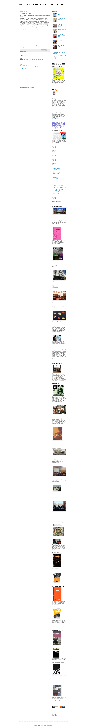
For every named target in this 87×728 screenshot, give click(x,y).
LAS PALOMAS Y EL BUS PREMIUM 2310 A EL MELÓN (62, 14)
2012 (54, 164)
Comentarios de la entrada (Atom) (29, 87)
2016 (54, 159)
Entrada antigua (47, 85)
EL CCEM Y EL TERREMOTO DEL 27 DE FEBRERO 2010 (59, 190)
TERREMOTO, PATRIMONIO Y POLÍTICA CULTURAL (58, 186)
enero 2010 (56, 193)
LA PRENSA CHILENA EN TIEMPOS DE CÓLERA (62, 30)
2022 (54, 151)
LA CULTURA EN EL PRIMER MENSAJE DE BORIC (61, 35)
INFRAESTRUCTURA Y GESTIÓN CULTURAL (42, 4)
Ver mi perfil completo (55, 118)
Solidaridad (24, 51)
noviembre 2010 (56, 169)
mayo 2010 (56, 177)
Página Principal (35, 85)
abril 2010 (55, 178)
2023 (54, 150)
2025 (54, 147)
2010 (54, 167)
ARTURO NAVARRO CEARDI (61, 90)
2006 (54, 198)
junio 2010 (55, 176)
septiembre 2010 (56, 172)
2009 (54, 194)
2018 (54, 156)
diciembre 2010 (56, 168)
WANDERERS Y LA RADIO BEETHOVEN (62, 56)
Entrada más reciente (23, 85)
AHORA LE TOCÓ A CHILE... (58, 191)
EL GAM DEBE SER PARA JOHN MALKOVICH (62, 19)
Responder (24, 60)
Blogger (52, 725)
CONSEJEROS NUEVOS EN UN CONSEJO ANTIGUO (59, 181)
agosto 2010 (56, 173)
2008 (54, 196)
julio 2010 (55, 174)
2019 (54, 155)
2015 (54, 160)
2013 (54, 163)
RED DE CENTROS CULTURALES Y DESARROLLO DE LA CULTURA (61, 25)
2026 (54, 146)
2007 (54, 197)
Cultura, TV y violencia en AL (57, 202)
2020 (54, 154)
